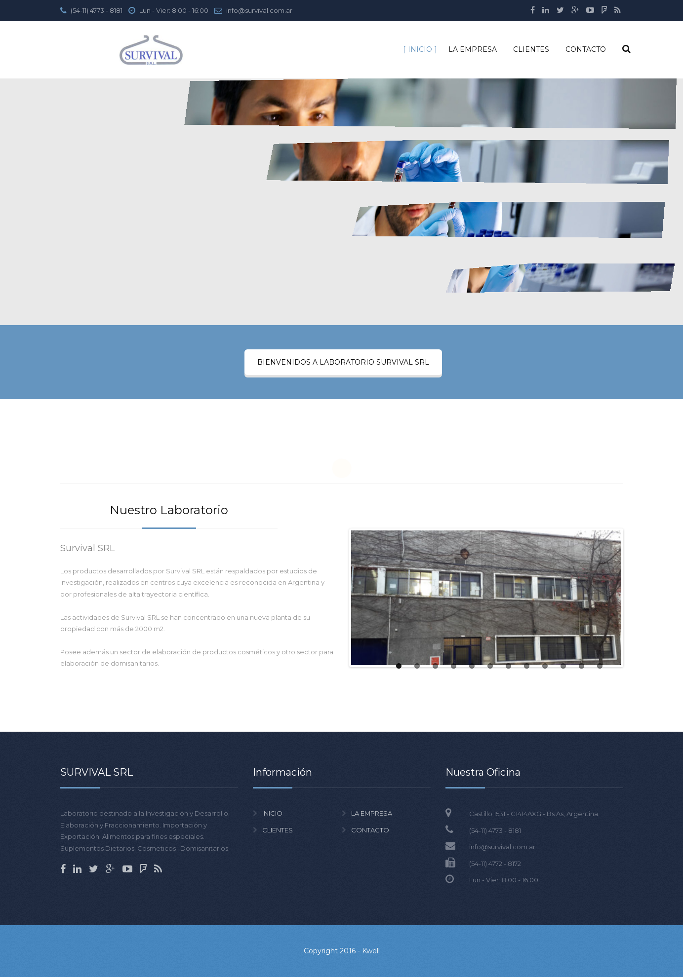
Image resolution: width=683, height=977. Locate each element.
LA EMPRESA (472, 49)
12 (600, 666)
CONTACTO (585, 49)
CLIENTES (531, 49)
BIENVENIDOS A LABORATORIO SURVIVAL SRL (343, 362)
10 (563, 666)
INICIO (420, 49)
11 (581, 666)
